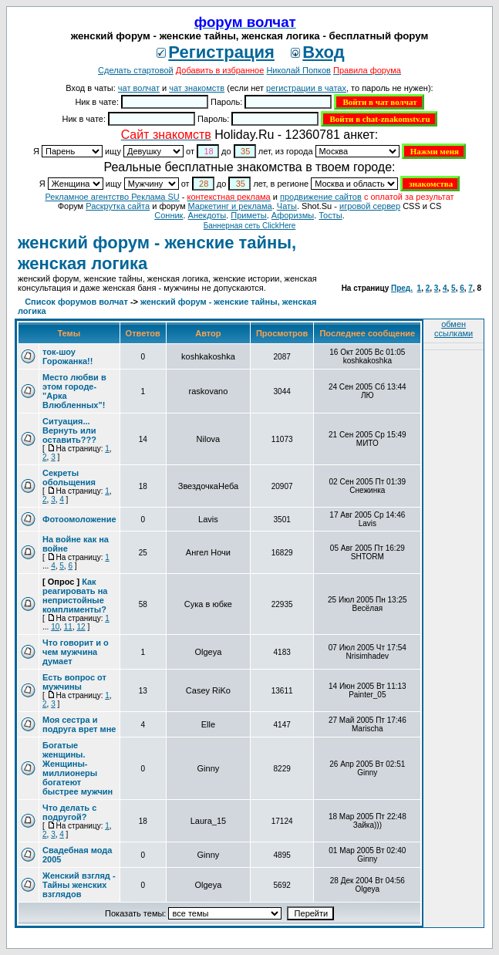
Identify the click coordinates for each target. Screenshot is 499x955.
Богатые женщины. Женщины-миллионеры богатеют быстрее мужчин (77, 768)
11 (68, 627)
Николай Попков (298, 70)
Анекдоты (207, 215)
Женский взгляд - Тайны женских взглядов (79, 885)
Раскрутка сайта (118, 206)
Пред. (402, 288)
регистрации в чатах (306, 88)
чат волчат (139, 88)
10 (55, 627)
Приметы (248, 215)
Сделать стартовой (136, 70)
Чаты (287, 206)
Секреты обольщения (69, 477)
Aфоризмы (292, 215)
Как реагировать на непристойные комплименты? (74, 595)
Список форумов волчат (76, 301)
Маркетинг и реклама (230, 206)
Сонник (168, 215)
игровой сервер (369, 206)
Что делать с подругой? (69, 812)
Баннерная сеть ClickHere (250, 225)
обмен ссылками (453, 328)
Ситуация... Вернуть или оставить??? (69, 430)
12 (81, 627)
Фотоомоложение (79, 519)
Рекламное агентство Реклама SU (112, 196)
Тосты (330, 215)
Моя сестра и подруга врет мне (79, 724)
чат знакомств (196, 88)
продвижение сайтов (321, 196)
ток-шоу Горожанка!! (67, 356)
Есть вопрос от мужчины (74, 682)
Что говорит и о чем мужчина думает (75, 652)
